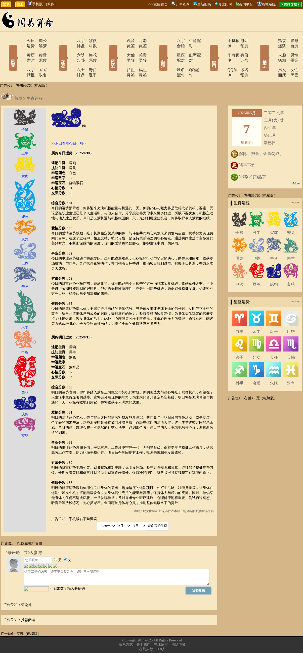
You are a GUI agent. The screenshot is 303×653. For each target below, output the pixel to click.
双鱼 (291, 367)
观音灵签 (121, 40)
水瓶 (274, 367)
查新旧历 (204, 4)
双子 (274, 316)
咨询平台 (246, 4)
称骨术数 (40, 50)
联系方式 (126, 629)
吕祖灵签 (121, 59)
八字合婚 (171, 40)
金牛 (256, 316)
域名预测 (241, 59)
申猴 (239, 268)
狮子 (239, 341)
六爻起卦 (70, 50)
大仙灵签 (121, 50)
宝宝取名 (40, 59)
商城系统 (269, 4)
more (295, 187)
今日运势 (20, 40)
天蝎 (291, 341)
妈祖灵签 (140, 59)
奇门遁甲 (90, 59)
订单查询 (183, 4)
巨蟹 (291, 316)
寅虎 (274, 217)
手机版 (35, 4)
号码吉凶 (206, 50)
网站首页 (5, 50)
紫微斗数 (90, 40)
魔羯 (256, 367)
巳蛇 (256, 242)
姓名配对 (171, 59)
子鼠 (239, 217)
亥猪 (291, 268)
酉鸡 (256, 268)
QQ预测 (220, 59)
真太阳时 (225, 4)
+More (295, 167)
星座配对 (171, 50)
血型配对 (191, 50)
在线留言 (161, 629)
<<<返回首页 (158, 4)
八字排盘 (70, 40)
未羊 (291, 242)
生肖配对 (191, 40)
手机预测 (221, 40)
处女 (256, 341)
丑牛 (256, 217)
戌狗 (274, 268)
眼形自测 (291, 40)
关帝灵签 (140, 50)
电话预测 (241, 40)
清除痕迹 (178, 629)
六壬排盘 (70, 59)
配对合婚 (156, 50)
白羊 (239, 316)
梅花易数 (90, 50)
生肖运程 (35, 82)
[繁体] (51, 4)
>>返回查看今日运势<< (69, 128)
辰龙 (239, 242)
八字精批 (20, 59)
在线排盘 (56, 50)
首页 (18, 82)
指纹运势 (272, 40)
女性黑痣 (291, 59)
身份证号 (241, 50)
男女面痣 (272, 59)
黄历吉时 (20, 50)
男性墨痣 (291, 50)
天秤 (274, 341)
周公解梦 (40, 40)
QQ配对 (189, 59)
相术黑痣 (257, 50)
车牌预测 (221, 50)
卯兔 (291, 217)
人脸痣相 (272, 50)
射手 (239, 367)
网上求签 (106, 50)
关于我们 (143, 629)
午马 (274, 242)
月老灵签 (140, 40)
